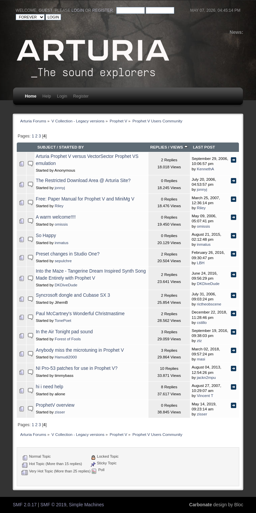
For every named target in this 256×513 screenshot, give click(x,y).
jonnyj (60, 187)
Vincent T (205, 395)
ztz (199, 340)
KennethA (205, 169)
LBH (201, 263)
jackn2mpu (206, 377)
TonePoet (63, 320)
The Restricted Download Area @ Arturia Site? (83, 180)
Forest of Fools (68, 339)
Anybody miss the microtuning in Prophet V (80, 350)
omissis (61, 224)
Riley (59, 206)
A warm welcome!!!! (56, 217)
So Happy (46, 235)
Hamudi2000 (66, 357)
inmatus (61, 242)
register (102, 10)
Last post (204, 147)
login (77, 10)
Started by (71, 147)
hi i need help (49, 386)
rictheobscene (209, 304)
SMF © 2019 (53, 504)
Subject (46, 147)
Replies (158, 147)
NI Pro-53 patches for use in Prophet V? (77, 368)
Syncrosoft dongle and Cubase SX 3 (73, 295)
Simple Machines (86, 504)
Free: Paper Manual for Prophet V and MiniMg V (85, 199)
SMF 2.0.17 (25, 504)
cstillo (202, 322)
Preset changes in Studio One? (68, 253)
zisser (60, 412)
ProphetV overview (55, 405)
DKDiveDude (66, 285)
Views (179, 147)
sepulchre (63, 261)
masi (201, 359)
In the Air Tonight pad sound (64, 331)
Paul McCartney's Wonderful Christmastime (80, 313)
